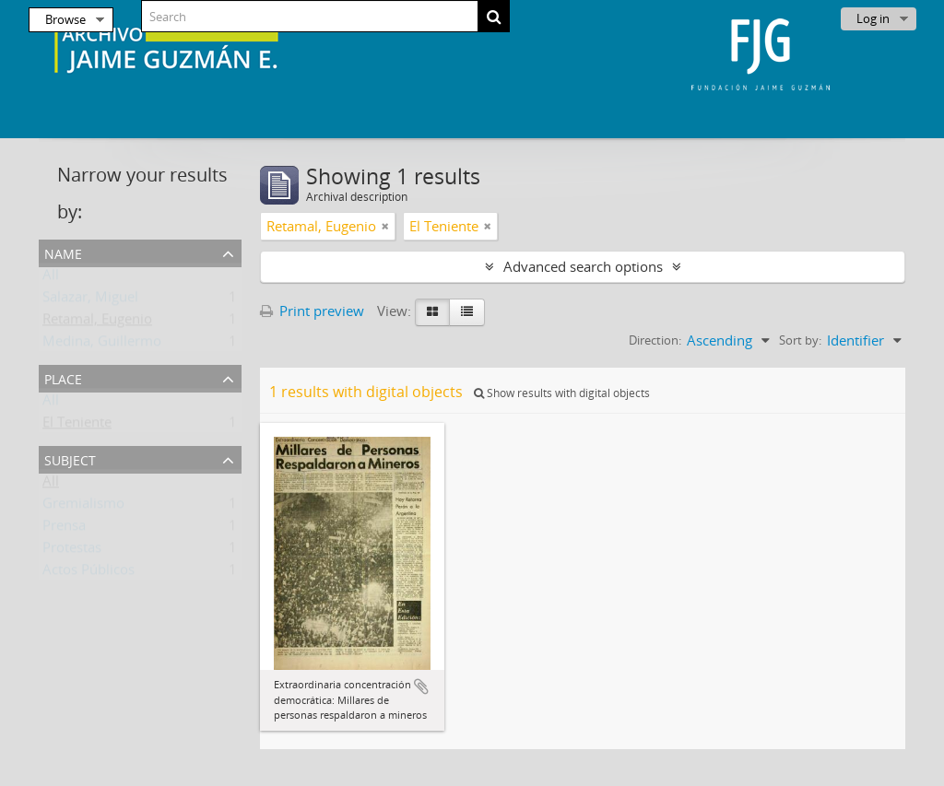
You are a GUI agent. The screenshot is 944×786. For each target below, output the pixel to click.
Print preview (312, 310)
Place (63, 377)
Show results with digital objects (562, 393)
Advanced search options (583, 266)
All (50, 278)
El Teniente (77, 425)
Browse (65, 19)
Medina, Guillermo (101, 344)
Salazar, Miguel (90, 300)
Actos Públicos (88, 573)
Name (63, 252)
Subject (70, 458)
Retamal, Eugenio (97, 322)
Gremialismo (83, 507)
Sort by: (800, 340)
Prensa (64, 529)
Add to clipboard (421, 686)
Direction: (655, 340)
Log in (873, 18)
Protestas (71, 551)
